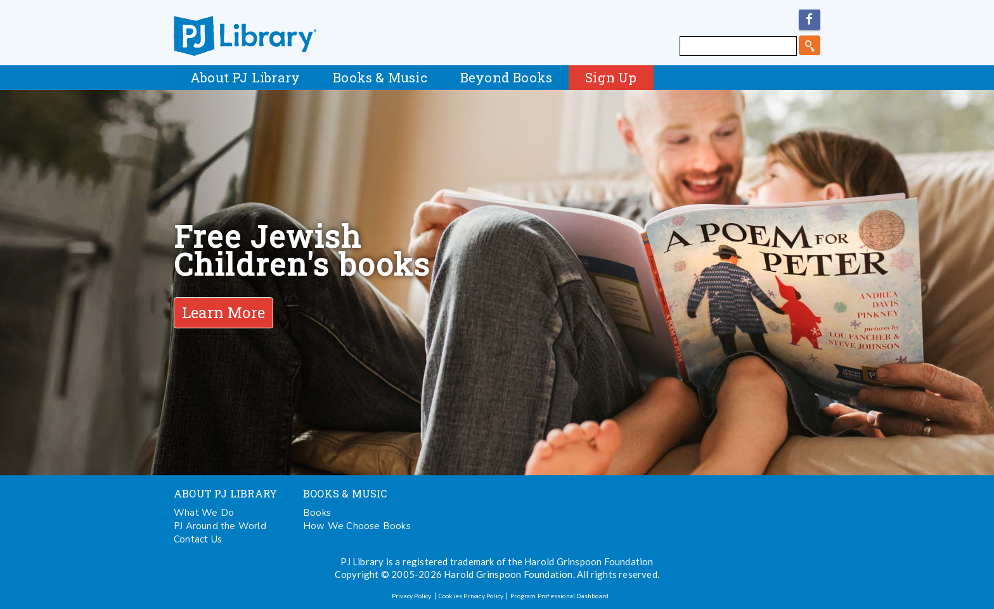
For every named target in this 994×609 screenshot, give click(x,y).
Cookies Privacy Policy (471, 595)
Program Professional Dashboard (559, 595)
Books (317, 512)
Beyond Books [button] (506, 77)
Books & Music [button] (380, 77)
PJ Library (245, 36)
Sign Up (610, 77)
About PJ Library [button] (245, 77)
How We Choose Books (357, 526)
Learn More (223, 313)
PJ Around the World (220, 526)
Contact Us (198, 539)
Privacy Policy (412, 595)
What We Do (204, 512)
